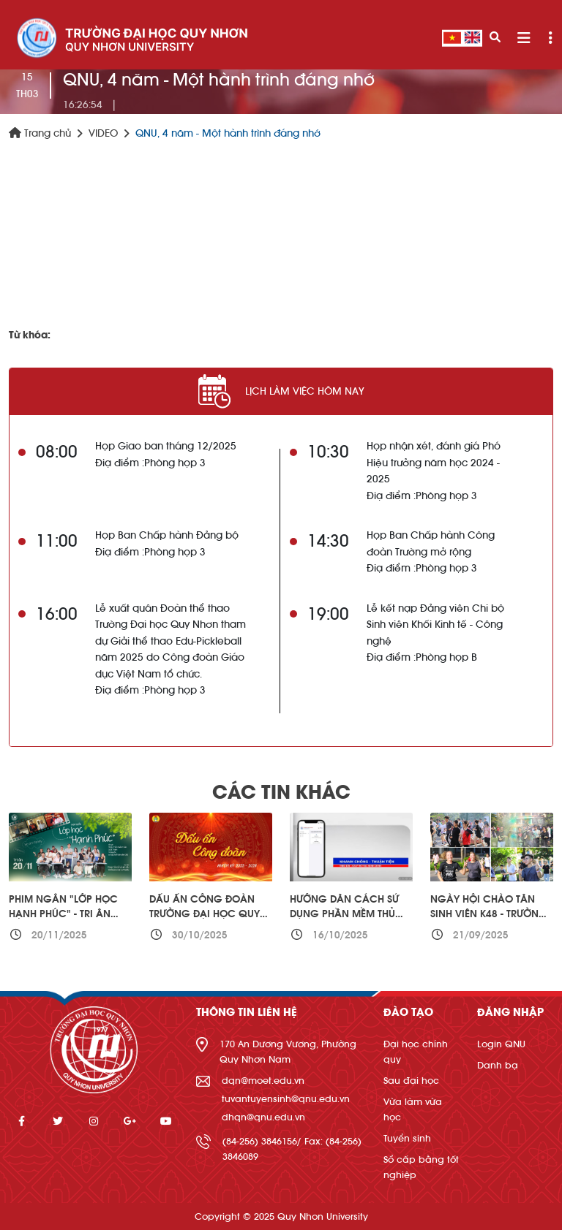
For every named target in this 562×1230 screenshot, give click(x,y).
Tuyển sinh (407, 1138)
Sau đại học (411, 1080)
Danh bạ (497, 1065)
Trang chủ (40, 134)
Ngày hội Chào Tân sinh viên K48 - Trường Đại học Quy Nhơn (488, 914)
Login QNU (501, 1044)
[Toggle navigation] (523, 38)
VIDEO (103, 134)
